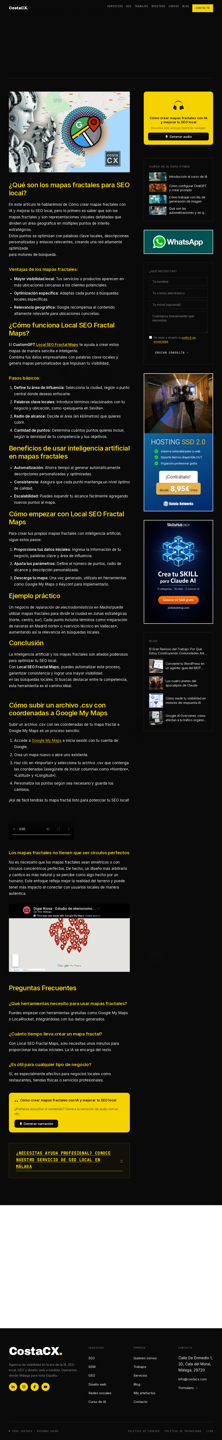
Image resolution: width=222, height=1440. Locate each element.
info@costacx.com (192, 1379)
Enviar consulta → (171, 353)
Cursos (174, 6)
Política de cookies (144, 1431)
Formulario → (188, 1388)
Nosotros (158, 6)
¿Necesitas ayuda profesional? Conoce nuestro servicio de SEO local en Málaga (69, 1159)
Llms (209, 1431)
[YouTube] (45, 1387)
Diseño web (97, 1384)
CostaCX (18, 8)
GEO (128, 6)
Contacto (203, 8)
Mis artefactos (144, 1393)
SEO (91, 1358)
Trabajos (141, 6)
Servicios (115, 6)
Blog (185, 6)
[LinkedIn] (13, 1387)
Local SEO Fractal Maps (57, 344)
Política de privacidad (183, 1431)
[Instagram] (24, 1387)
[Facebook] (35, 1387)
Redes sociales (99, 1393)
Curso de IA (97, 1402)
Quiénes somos (145, 1358)
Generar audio (178, 136)
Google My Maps (47, 740)
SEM (91, 1367)
